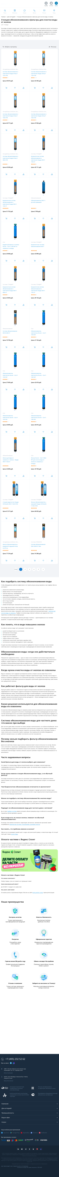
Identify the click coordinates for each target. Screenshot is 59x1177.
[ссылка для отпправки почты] (44, 11)
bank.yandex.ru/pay (38, 892)
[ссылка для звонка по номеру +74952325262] (34, 11)
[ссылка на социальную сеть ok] (29, 1149)
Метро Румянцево (8, 1073)
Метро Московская (8, 1080)
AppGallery (26, 1132)
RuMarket (44, 1132)
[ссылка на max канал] (14, 1063)
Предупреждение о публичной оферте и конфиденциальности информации (29, 1163)
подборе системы (12, 811)
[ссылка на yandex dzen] (33, 1149)
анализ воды (14, 834)
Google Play (16, 1132)
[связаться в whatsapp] (25, 11)
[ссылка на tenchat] (37, 1149)
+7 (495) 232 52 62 (13, 1059)
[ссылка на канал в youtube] (22, 1149)
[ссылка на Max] (41, 1149)
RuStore (35, 1132)
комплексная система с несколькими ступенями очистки (24, 824)
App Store (6, 1132)
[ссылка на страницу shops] (15, 11)
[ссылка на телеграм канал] (11, 1063)
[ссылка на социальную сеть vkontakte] (18, 1149)
